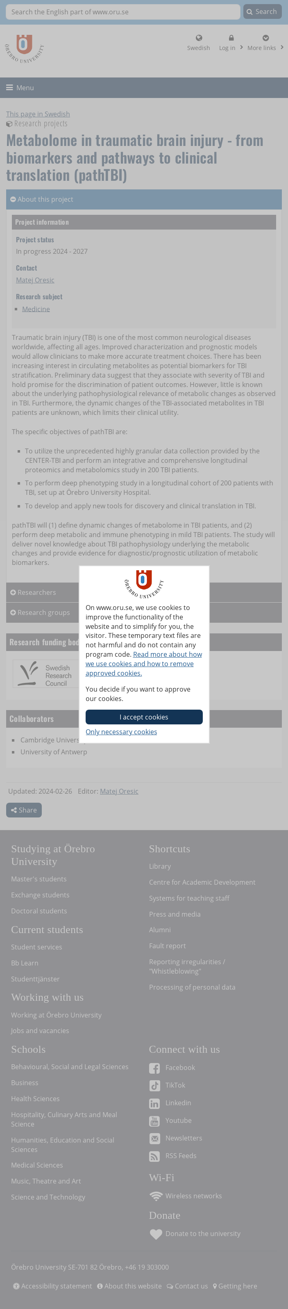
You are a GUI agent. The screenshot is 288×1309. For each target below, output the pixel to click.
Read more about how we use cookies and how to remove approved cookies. (144, 664)
